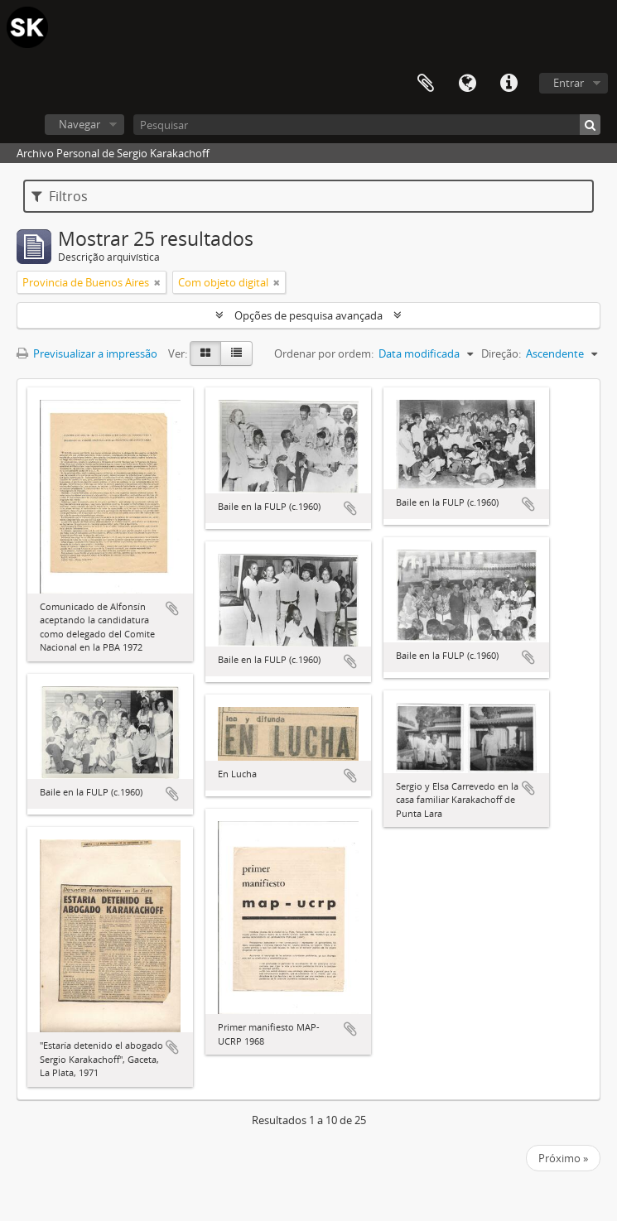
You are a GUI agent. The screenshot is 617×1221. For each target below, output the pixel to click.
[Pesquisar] (366, 124)
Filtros (59, 196)
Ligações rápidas (508, 83)
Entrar (568, 82)
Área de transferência (425, 83)
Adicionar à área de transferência (172, 608)
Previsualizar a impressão (87, 353)
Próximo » (563, 1158)
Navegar (79, 124)
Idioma (467, 83)
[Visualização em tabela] (236, 353)
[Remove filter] (157, 282)
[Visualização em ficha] (205, 353)
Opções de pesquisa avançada (308, 315)
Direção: (501, 353)
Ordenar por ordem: (324, 353)
